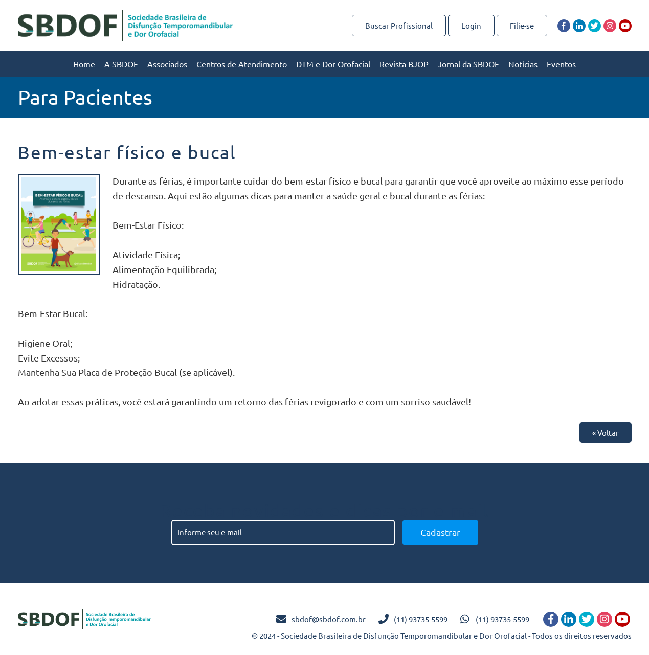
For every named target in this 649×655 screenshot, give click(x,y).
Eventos (561, 64)
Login (471, 25)
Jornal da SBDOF (468, 64)
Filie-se (522, 25)
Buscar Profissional (399, 25)
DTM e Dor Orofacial (333, 64)
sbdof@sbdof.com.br (329, 619)
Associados (167, 64)
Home (84, 64)
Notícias (523, 64)
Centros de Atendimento (241, 64)
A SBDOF (121, 64)
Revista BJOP (404, 64)
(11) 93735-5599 (420, 619)
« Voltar (605, 432)
